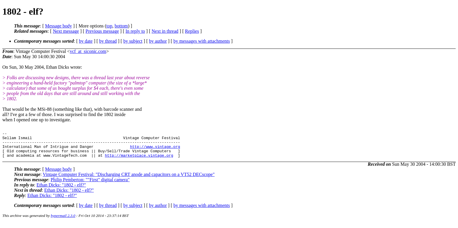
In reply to (135, 31)
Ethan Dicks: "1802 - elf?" (61, 190)
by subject (132, 41)
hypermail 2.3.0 (63, 221)
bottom (121, 25)
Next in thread (165, 31)
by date (86, 41)
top (109, 25)
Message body (58, 25)
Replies (192, 31)
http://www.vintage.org (155, 150)
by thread (108, 41)
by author (158, 41)
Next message (66, 31)
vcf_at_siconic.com (88, 51)
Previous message (102, 31)
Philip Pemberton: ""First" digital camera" (90, 184)
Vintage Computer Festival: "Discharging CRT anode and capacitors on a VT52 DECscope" (128, 179)
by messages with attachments (202, 41)
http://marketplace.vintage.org (139, 160)
